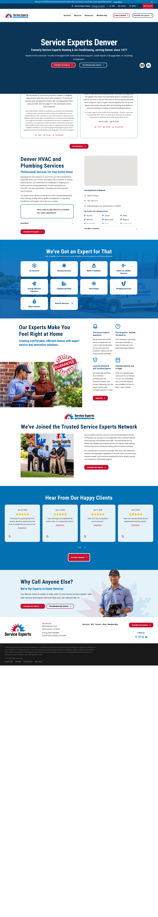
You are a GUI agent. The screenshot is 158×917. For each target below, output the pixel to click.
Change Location (98, 6)
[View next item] (85, 548)
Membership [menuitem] (102, 15)
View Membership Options (93, 65)
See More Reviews (79, 557)
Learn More (118, 2)
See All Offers (79, 146)
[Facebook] (136, 637)
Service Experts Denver (82, 6)
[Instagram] (139, 637)
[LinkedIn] (143, 637)
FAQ (112, 6)
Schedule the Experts (143, 15)
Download (59, 135)
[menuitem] (9, 661)
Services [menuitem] (67, 15)
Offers (132, 6)
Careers (122, 6)
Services (86, 624)
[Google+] (146, 637)
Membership (113, 624)
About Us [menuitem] (77, 15)
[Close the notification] (151, 1)
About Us (100, 398)
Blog (104, 624)
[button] (148, 65)
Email (48, 135)
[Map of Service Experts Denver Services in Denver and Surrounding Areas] (110, 171)
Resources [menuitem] (89, 15)
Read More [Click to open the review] (22, 528)
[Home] (16, 15)
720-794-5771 (148, 6)
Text (39, 135)
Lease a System (121, 15)
